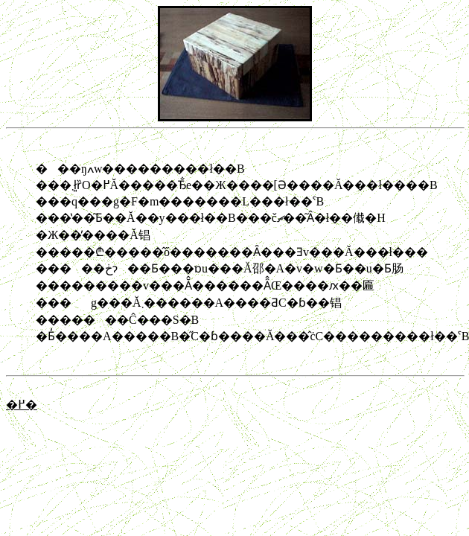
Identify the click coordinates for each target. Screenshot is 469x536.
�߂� (21, 404)
